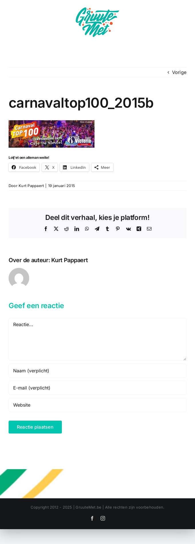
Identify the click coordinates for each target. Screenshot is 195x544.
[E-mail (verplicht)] (97, 388)
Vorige (179, 72)
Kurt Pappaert (31, 185)
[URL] (97, 405)
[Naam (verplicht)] (97, 371)
